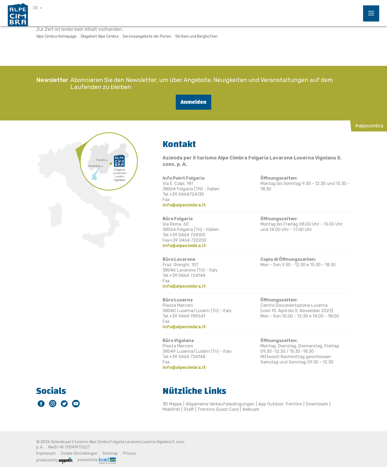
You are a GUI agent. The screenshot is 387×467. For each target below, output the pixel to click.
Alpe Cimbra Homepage (56, 36)
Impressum (46, 453)
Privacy (129, 453)
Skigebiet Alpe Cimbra (100, 36)
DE (35, 8)
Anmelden (193, 102)
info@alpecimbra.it (184, 205)
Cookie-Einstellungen (79, 453)
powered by (97, 460)
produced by (54, 460)
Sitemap (110, 453)
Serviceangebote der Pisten (147, 36)
